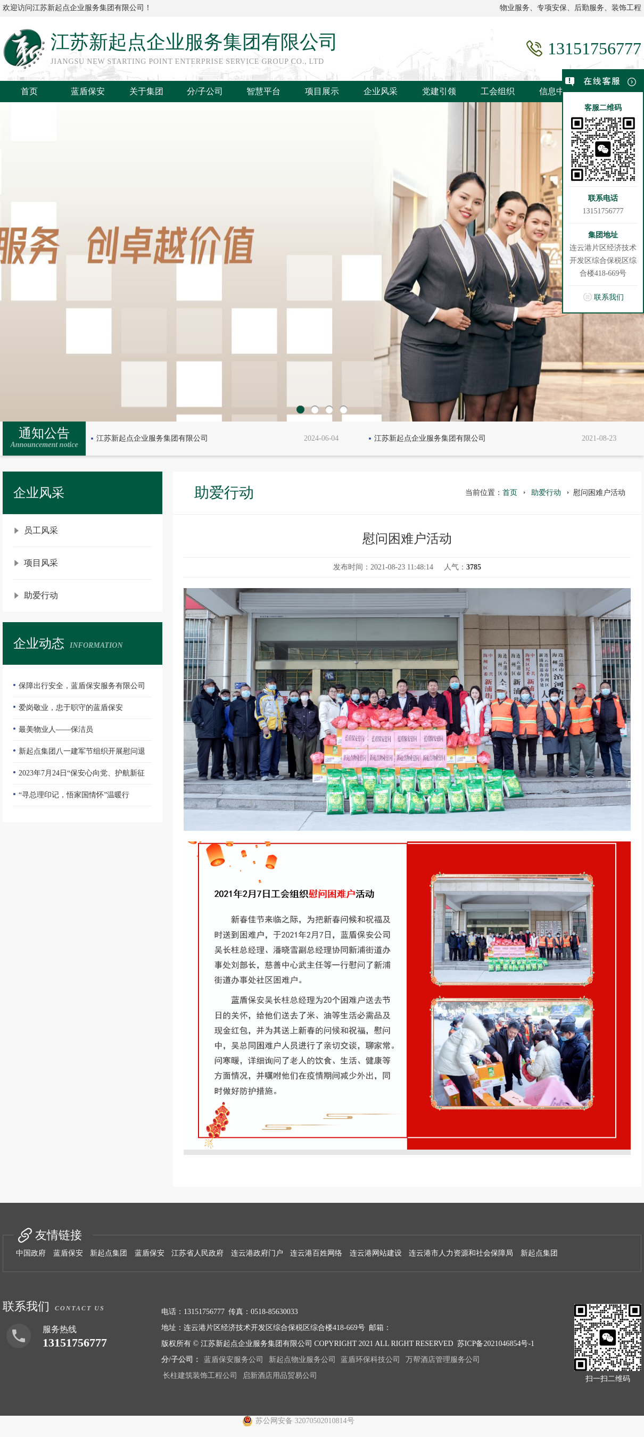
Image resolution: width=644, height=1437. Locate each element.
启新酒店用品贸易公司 (280, 1376)
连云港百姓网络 (316, 1253)
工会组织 (498, 91)
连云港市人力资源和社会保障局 (461, 1253)
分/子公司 (205, 91)
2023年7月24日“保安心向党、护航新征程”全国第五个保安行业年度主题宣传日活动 (82, 776)
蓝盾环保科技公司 (370, 1360)
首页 (29, 91)
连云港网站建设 (376, 1253)
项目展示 (322, 91)
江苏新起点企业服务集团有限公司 (152, 438)
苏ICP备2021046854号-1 (495, 1344)
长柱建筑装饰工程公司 (200, 1376)
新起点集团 (108, 1253)
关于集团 (146, 91)
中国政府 (31, 1253)
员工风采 (41, 530)
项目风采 (41, 562)
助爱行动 (41, 595)
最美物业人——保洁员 (56, 729)
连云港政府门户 (257, 1253)
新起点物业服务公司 (302, 1360)
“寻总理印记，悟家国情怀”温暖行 (74, 795)
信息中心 (556, 91)
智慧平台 (263, 91)
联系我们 (609, 297)
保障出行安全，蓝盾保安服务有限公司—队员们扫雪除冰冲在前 (79, 689)
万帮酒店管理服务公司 (443, 1360)
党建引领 (439, 91)
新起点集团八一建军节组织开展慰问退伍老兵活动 (79, 754)
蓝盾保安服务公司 (233, 1360)
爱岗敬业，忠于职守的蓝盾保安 (71, 708)
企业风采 (381, 91)
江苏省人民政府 (197, 1253)
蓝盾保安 (88, 91)
